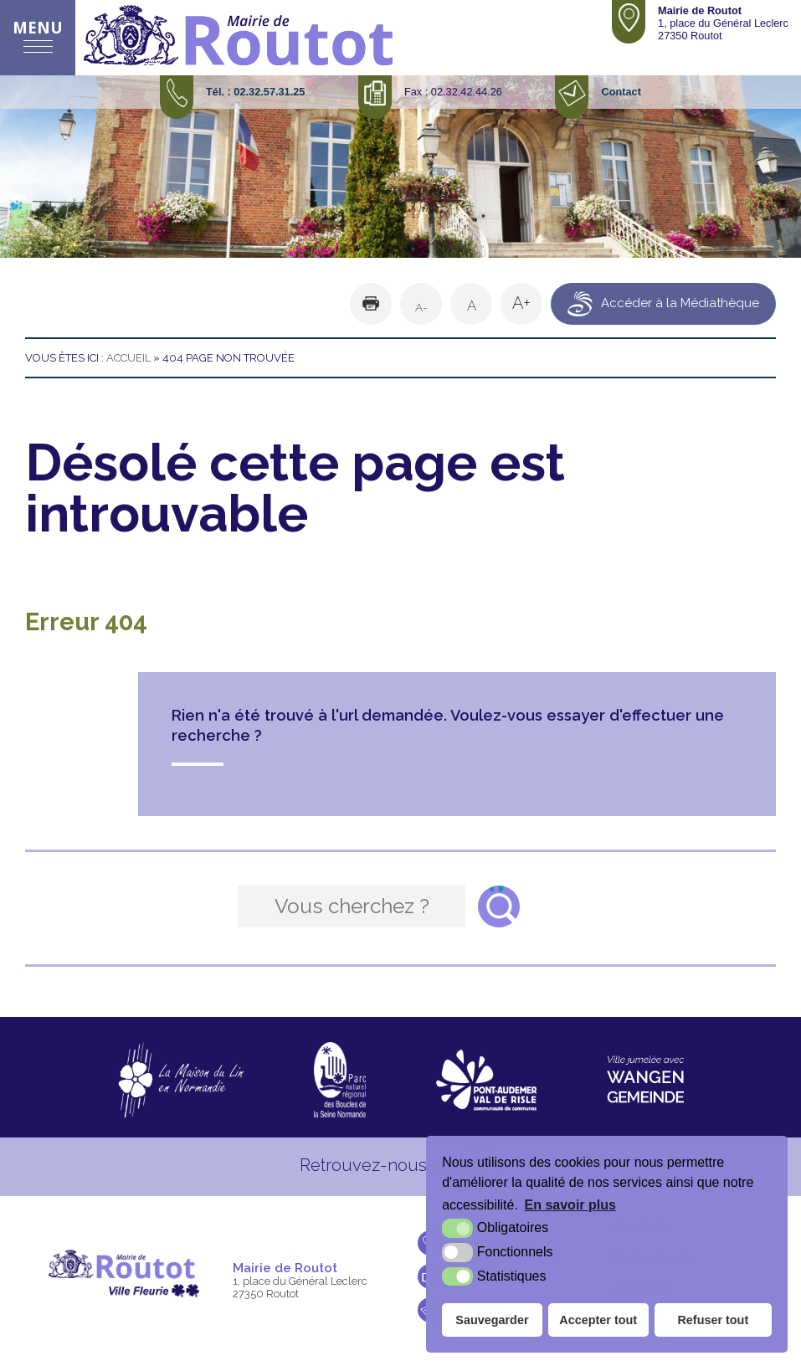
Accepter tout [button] (598, 1320)
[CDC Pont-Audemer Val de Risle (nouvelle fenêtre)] (486, 1079)
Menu (38, 27)
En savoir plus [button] (570, 1205)
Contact (620, 91)
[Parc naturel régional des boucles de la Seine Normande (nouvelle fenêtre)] (340, 1079)
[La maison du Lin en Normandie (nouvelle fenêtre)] (180, 1079)
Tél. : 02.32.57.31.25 (255, 91)
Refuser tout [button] (712, 1320)
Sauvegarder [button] (491, 1320)
